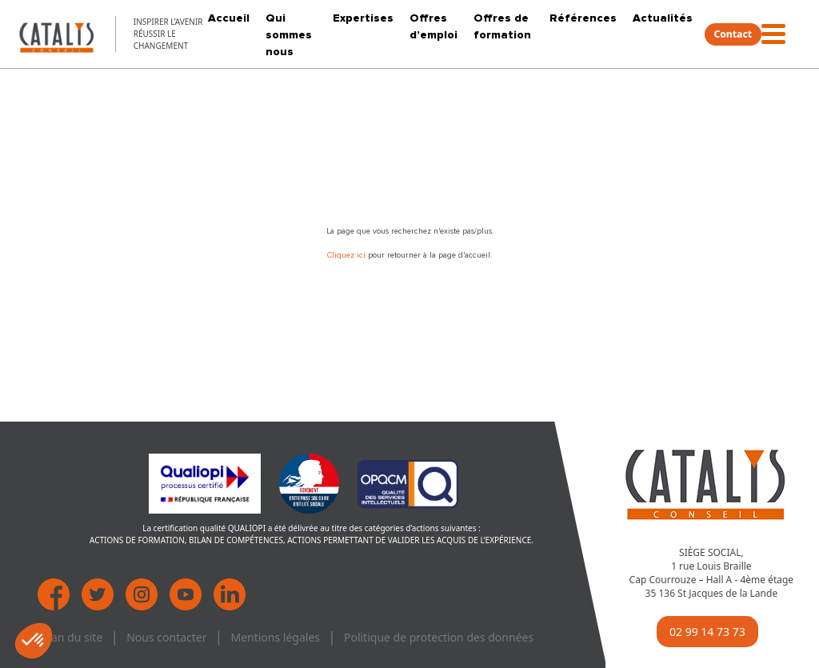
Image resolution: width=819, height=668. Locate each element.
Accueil (229, 18)
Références (583, 18)
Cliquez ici (347, 255)
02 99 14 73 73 (707, 631)
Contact (733, 34)
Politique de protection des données (438, 637)
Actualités (663, 18)
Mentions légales (275, 637)
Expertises (363, 18)
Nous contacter (166, 637)
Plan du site (72, 637)
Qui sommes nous (289, 34)
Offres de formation (502, 26)
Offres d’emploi (433, 26)
